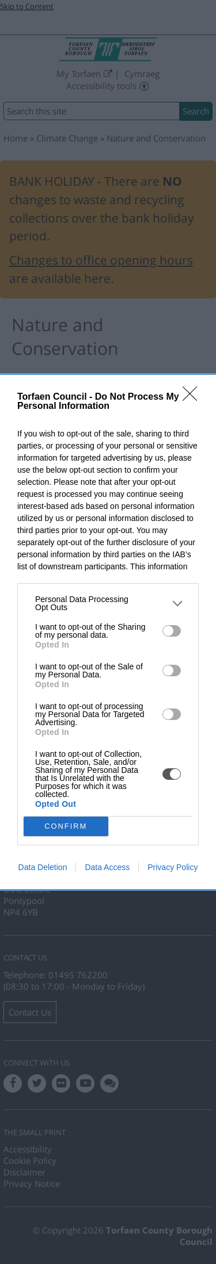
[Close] (193, 397)
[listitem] (108, 603)
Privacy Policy (172, 867)
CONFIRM (66, 826)
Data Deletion (42, 867)
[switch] (171, 631)
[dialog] (108, 632)
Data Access (107, 867)
